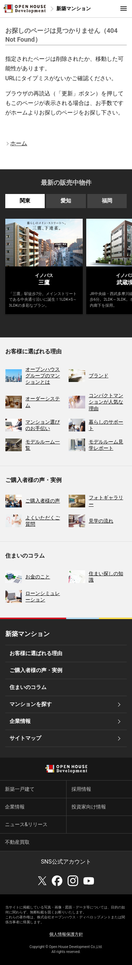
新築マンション (73, 8)
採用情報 (81, 789)
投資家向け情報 (88, 807)
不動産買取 (17, 842)
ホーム (18, 143)
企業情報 (20, 721)
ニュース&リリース (26, 824)
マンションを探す (31, 704)
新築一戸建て (19, 789)
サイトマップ (25, 738)
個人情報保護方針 (66, 934)
